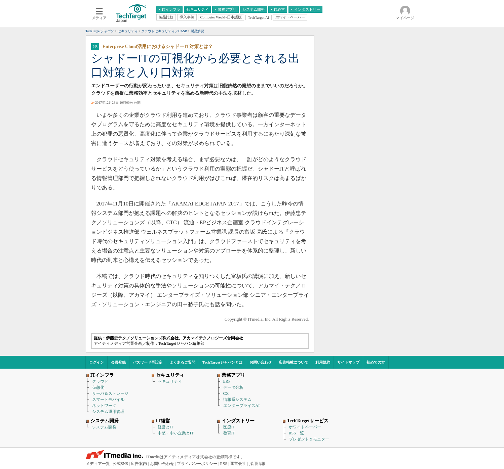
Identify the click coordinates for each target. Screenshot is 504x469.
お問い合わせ (260, 362)
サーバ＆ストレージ (110, 393)
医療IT (229, 427)
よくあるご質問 (182, 362)
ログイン (96, 362)
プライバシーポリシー (197, 463)
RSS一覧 (296, 433)
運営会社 (238, 463)
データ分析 (233, 387)
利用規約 (322, 362)
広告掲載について (293, 362)
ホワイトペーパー (305, 427)
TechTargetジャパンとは (222, 362)
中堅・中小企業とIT (176, 433)
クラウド (100, 381)
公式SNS (120, 463)
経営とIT (165, 427)
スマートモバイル (108, 399)
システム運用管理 (108, 411)
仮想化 (98, 387)
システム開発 (104, 427)
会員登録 (118, 362)
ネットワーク (104, 405)
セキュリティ (170, 381)
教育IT (229, 433)
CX (226, 393)
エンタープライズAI (241, 405)
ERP (227, 381)
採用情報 (257, 463)
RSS (223, 463)
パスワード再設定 (147, 362)
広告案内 (139, 463)
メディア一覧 (98, 463)
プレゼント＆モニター (309, 439)
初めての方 (375, 362)
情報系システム (237, 399)
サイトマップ (348, 362)
